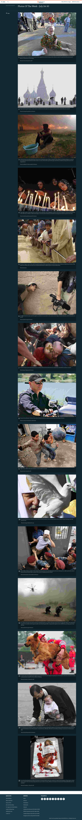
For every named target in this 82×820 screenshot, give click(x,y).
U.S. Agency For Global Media (11, 807)
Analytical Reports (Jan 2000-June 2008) (31, 813)
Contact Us (8, 813)
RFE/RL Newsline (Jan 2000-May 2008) (31, 811)
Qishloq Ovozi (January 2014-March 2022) (31, 809)
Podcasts (25, 807)
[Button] (8, 13)
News (24, 798)
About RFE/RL (9, 798)
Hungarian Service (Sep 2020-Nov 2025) (31, 815)
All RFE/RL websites (75, 1)
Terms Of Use (8, 802)
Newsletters (25, 802)
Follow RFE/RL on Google (66, 1)
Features (25, 800)
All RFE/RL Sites (9, 811)
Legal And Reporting (10, 809)
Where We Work (9, 800)
